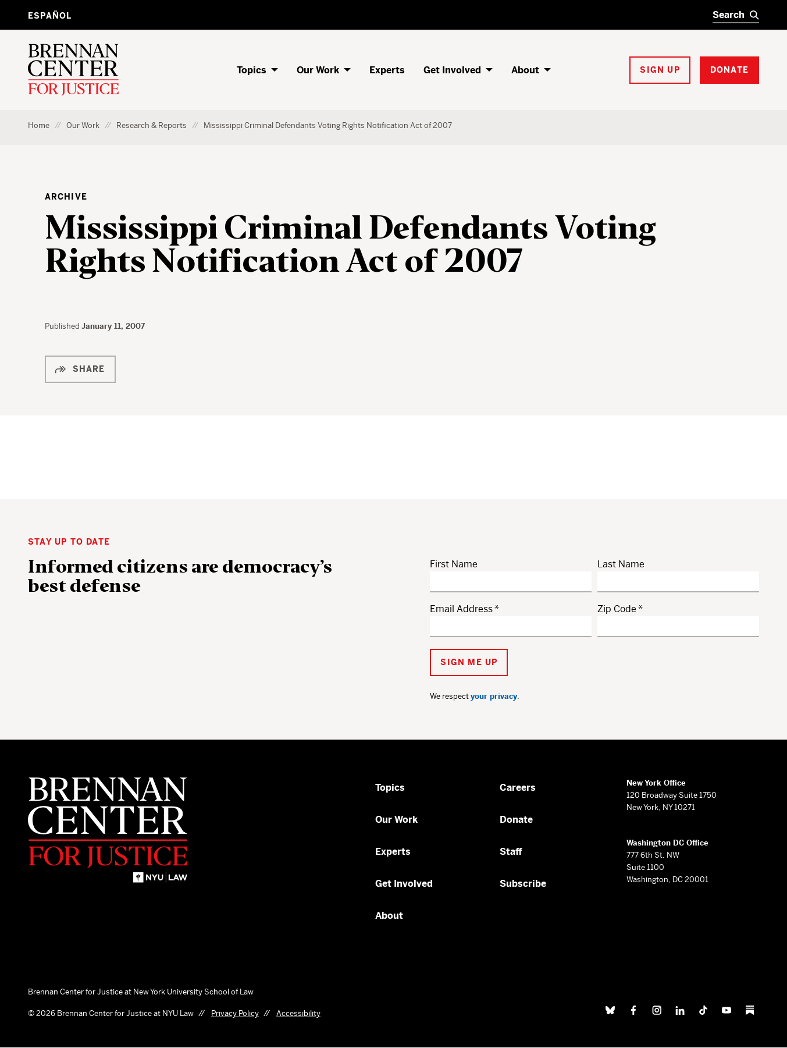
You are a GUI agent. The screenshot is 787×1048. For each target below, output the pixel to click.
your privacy (494, 696)
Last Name (620, 564)
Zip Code (616, 609)
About (525, 70)
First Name (454, 564)
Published (63, 326)
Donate (516, 819)
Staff (511, 851)
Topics (251, 70)
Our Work (318, 70)
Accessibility (298, 1013)
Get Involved (452, 70)
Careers (518, 787)
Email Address (461, 609)
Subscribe (523, 884)
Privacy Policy (235, 1013)
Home (38, 125)
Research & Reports (151, 125)
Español (50, 15)
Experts (387, 70)
